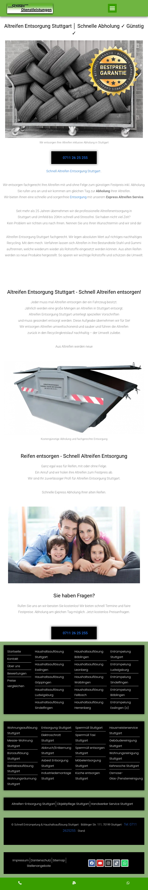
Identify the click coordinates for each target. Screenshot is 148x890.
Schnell (51, 171)
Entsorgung (78, 197)
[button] (112, 8)
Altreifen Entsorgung (72, 171)
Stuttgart (93, 171)
